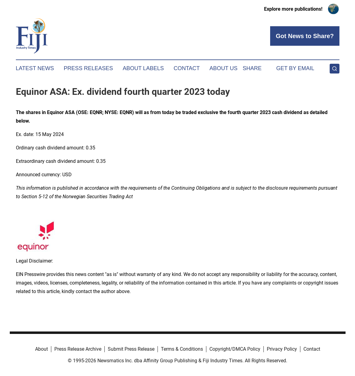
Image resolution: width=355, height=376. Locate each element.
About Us (223, 68)
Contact (187, 68)
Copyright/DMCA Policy (234, 349)
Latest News (35, 68)
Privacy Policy (282, 349)
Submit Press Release (131, 349)
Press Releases (88, 68)
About (41, 349)
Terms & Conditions (182, 349)
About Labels (143, 68)
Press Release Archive (77, 349)
